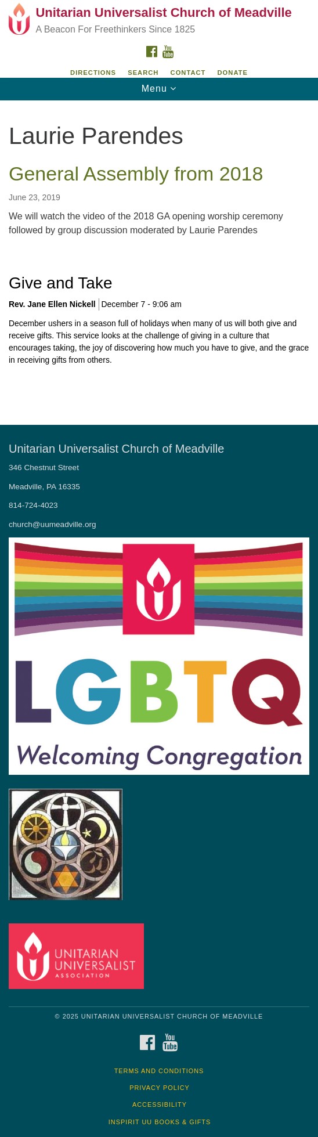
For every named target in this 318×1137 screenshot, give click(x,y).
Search (143, 72)
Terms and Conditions (159, 1070)
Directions (93, 72)
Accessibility (159, 1104)
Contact (188, 72)
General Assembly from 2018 (136, 174)
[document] (159, 254)
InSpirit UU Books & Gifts (160, 1121)
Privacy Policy (159, 1087)
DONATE (233, 72)
